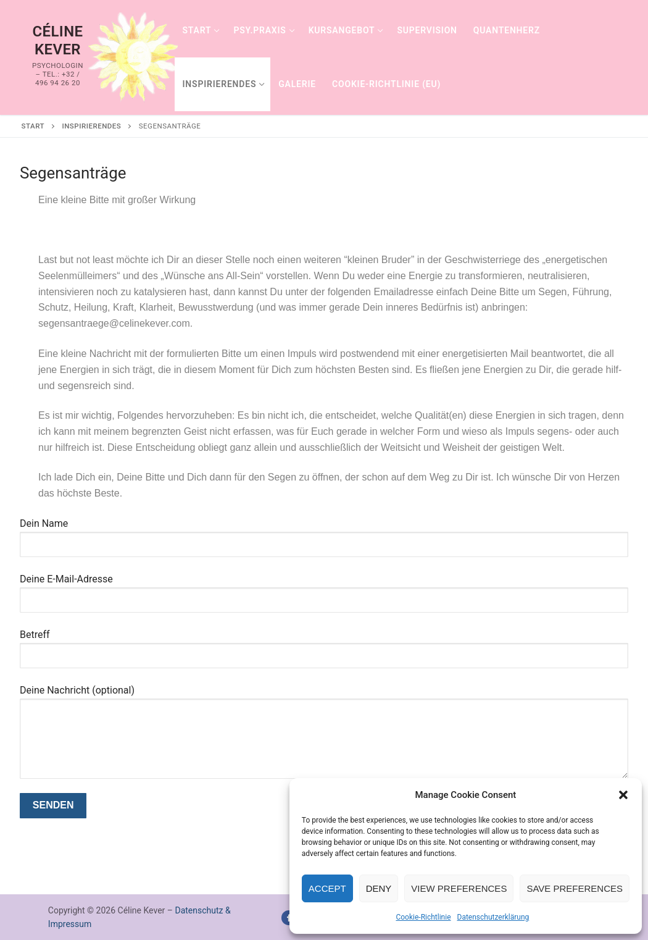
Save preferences (574, 888)
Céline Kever (57, 40)
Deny (379, 888)
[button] (623, 795)
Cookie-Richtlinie (423, 917)
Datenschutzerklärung (493, 917)
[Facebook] (288, 917)
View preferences (459, 888)
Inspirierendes (91, 126)
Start (33, 126)
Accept (327, 888)
